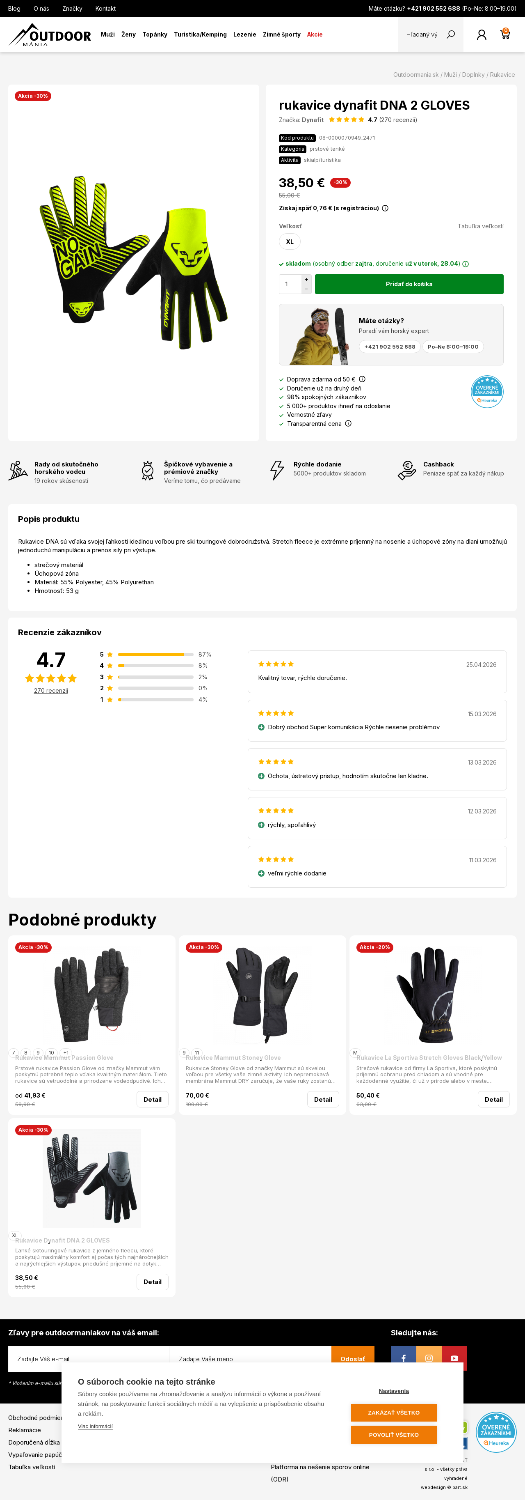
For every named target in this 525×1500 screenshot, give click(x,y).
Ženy (128, 34)
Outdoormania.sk (416, 74)
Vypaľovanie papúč (35, 1455)
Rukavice (502, 74)
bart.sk (460, 1487)
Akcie (315, 34)
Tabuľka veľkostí (481, 226)
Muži (108, 34)
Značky (72, 8)
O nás (41, 8)
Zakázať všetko (398, 1413)
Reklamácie (24, 1430)
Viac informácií (95, 1427)
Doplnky (473, 74)
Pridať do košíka (409, 283)
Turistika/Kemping (200, 34)
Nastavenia (398, 1391)
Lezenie (244, 34)
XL (290, 241)
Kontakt (106, 8)
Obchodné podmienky (39, 1418)
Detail (153, 1099)
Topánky (154, 34)
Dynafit (313, 119)
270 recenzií (51, 690)
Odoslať (352, 1359)
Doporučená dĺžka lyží (39, 1442)
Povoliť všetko (397, 1435)
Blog (14, 8)
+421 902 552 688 (389, 346)
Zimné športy (282, 34)
